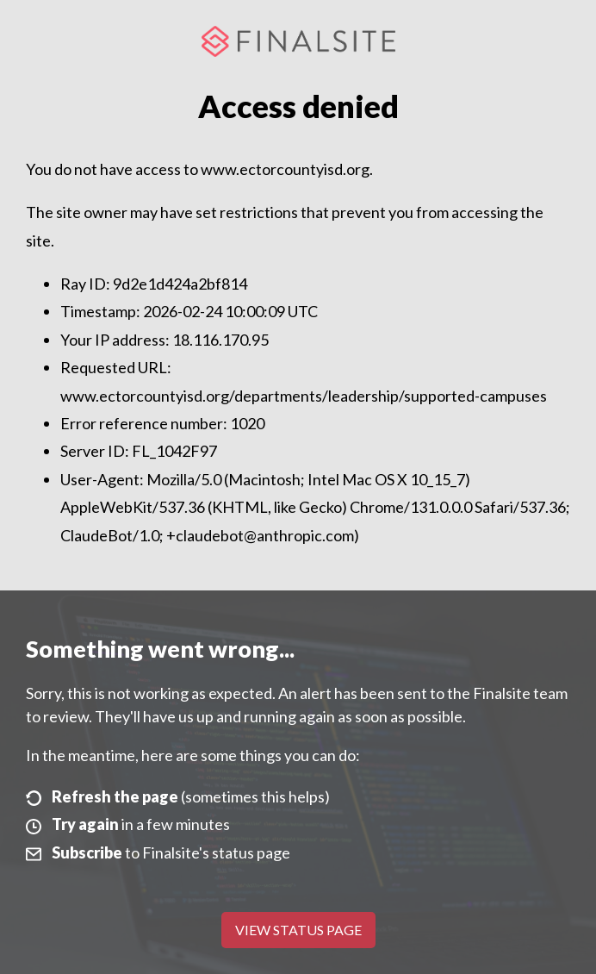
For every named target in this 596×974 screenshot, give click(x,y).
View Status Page (298, 929)
